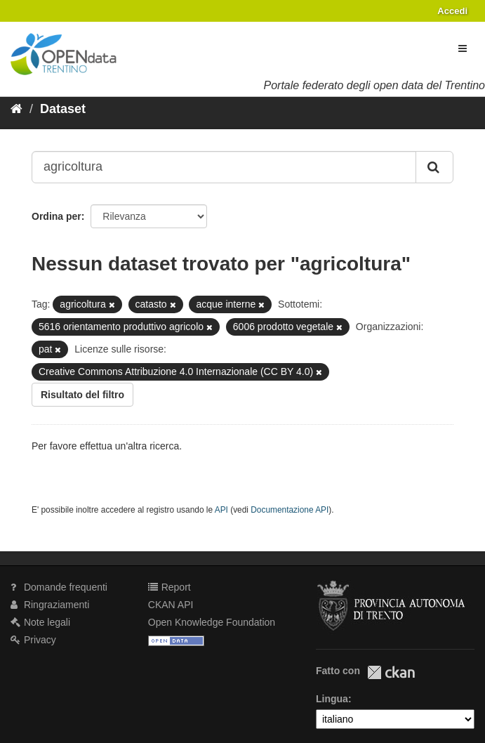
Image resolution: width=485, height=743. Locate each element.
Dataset (63, 109)
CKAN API (171, 604)
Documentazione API (289, 510)
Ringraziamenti (50, 604)
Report (169, 587)
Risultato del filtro (82, 394)
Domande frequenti (59, 587)
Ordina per (56, 216)
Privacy (33, 639)
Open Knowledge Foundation (211, 622)
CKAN (391, 672)
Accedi (452, 11)
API (221, 510)
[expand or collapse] (462, 48)
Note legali (40, 622)
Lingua (332, 698)
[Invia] (434, 167)
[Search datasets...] (224, 167)
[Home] (16, 109)
